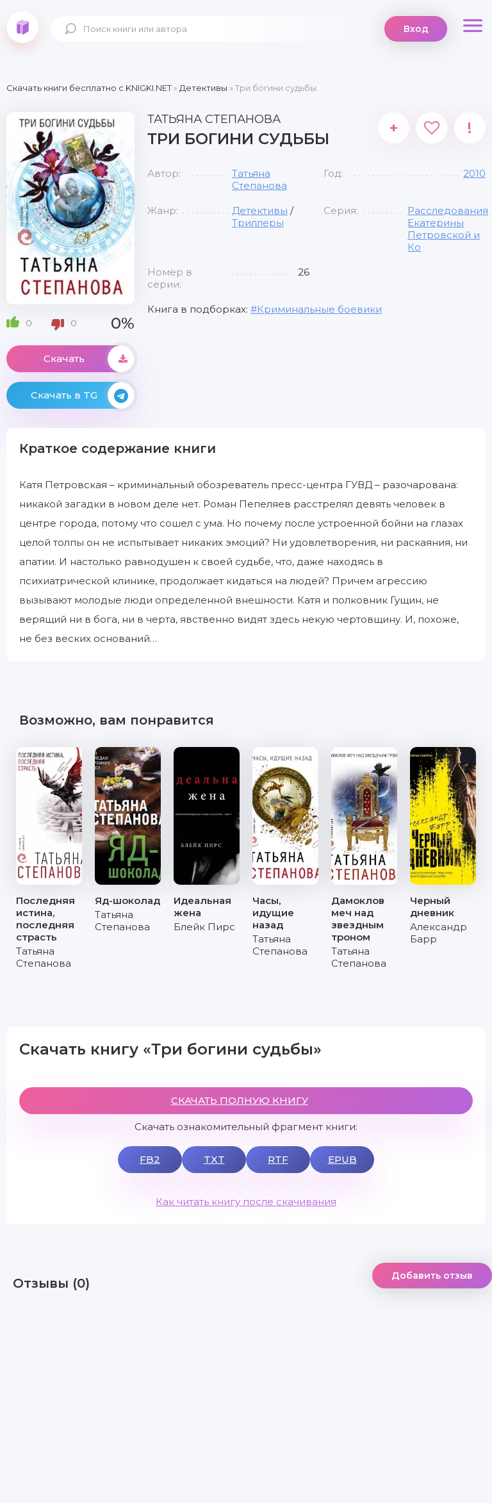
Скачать (89, 358)
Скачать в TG (83, 395)
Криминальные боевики (319, 309)
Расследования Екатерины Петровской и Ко (447, 228)
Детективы (260, 210)
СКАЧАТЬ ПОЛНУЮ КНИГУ (239, 1100)
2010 (474, 173)
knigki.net (22, 27)
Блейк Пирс (204, 927)
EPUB (342, 1159)
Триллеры (258, 223)
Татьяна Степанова (259, 179)
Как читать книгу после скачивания (246, 1201)
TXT (214, 1159)
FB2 (150, 1159)
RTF (278, 1159)
